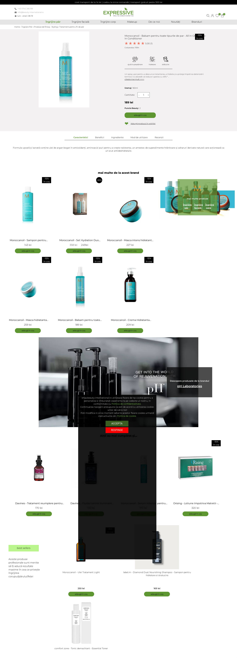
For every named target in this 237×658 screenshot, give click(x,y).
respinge (117, 429)
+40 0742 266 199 (25, 8)
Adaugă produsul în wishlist (143, 123)
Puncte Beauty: (132, 108)
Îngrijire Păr (27, 27)
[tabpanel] (40, 478)
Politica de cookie (126, 416)
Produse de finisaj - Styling (46, 27)
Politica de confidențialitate (126, 403)
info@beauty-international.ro (31, 12)
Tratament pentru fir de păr (71, 27)
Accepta (116, 423)
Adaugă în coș (140, 115)
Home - (18, 27)
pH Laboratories (189, 386)
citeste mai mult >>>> (134, 79)
